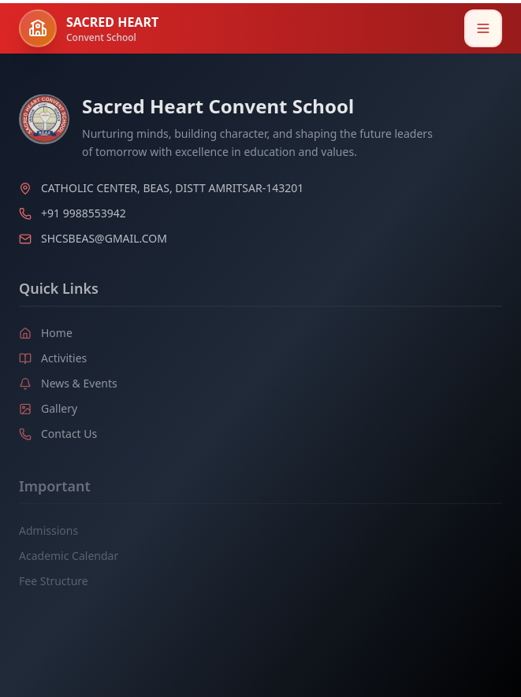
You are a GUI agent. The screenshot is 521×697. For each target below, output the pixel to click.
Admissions (48, 532)
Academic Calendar (68, 558)
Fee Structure (53, 583)
